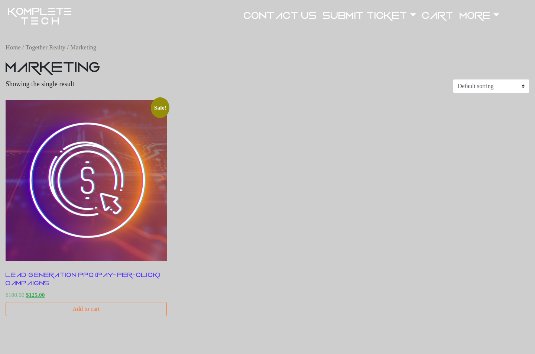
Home (13, 47)
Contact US (280, 15)
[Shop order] (491, 86)
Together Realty (45, 47)
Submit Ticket (365, 15)
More (475, 15)
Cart (437, 15)
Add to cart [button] (86, 309)
